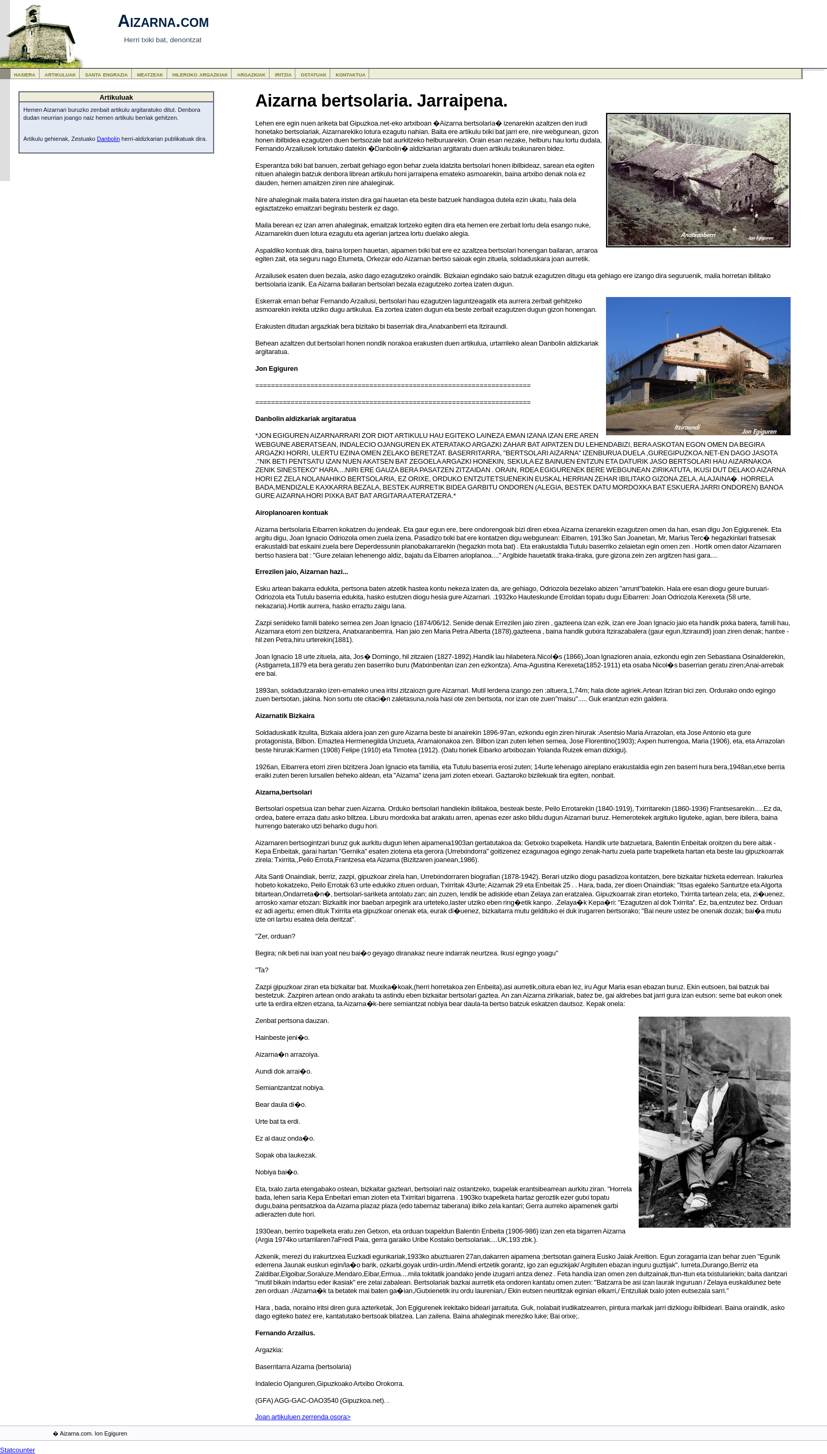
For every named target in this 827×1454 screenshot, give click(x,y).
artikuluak (60, 74)
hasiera (25, 74)
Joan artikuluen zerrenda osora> (303, 1417)
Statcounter (17, 1450)
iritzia (283, 74)
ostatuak (313, 74)
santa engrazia (106, 74)
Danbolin (108, 139)
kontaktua (351, 74)
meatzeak (150, 74)
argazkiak (251, 74)
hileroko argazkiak (200, 74)
